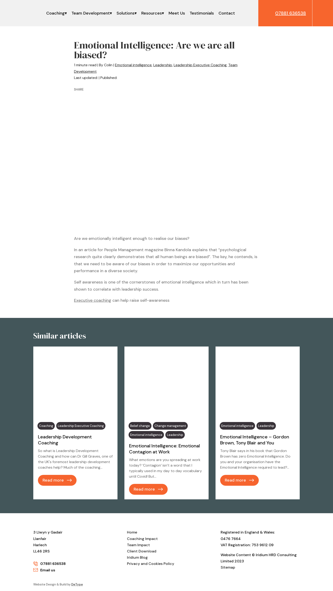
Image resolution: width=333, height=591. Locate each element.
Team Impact (138, 545)
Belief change (140, 426)
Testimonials (202, 13)
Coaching (55, 13)
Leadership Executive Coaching (200, 65)
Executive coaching (92, 300)
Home (132, 532)
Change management (170, 426)
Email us (47, 570)
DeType (77, 584)
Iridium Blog (137, 557)
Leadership (162, 65)
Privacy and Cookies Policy (150, 563)
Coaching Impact (142, 538)
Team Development (90, 13)
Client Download (141, 551)
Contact (227, 13)
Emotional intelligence (133, 65)
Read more (53, 480)
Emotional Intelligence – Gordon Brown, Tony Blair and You (254, 440)
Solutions (126, 13)
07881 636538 (53, 563)
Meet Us (177, 13)
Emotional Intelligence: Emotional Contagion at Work (164, 449)
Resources (151, 13)
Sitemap (228, 567)
